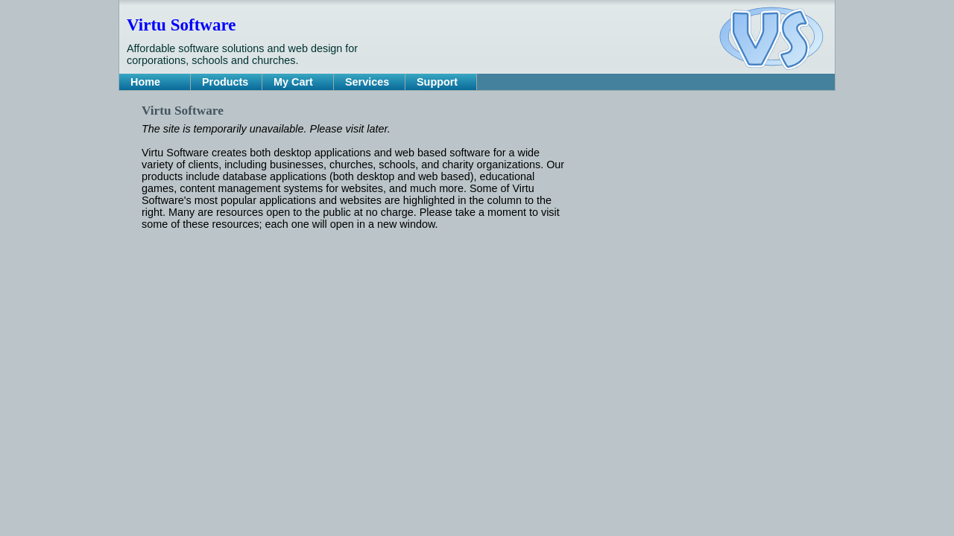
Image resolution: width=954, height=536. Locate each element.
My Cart (293, 82)
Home (145, 82)
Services (367, 82)
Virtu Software (181, 24)
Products (225, 82)
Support (437, 82)
